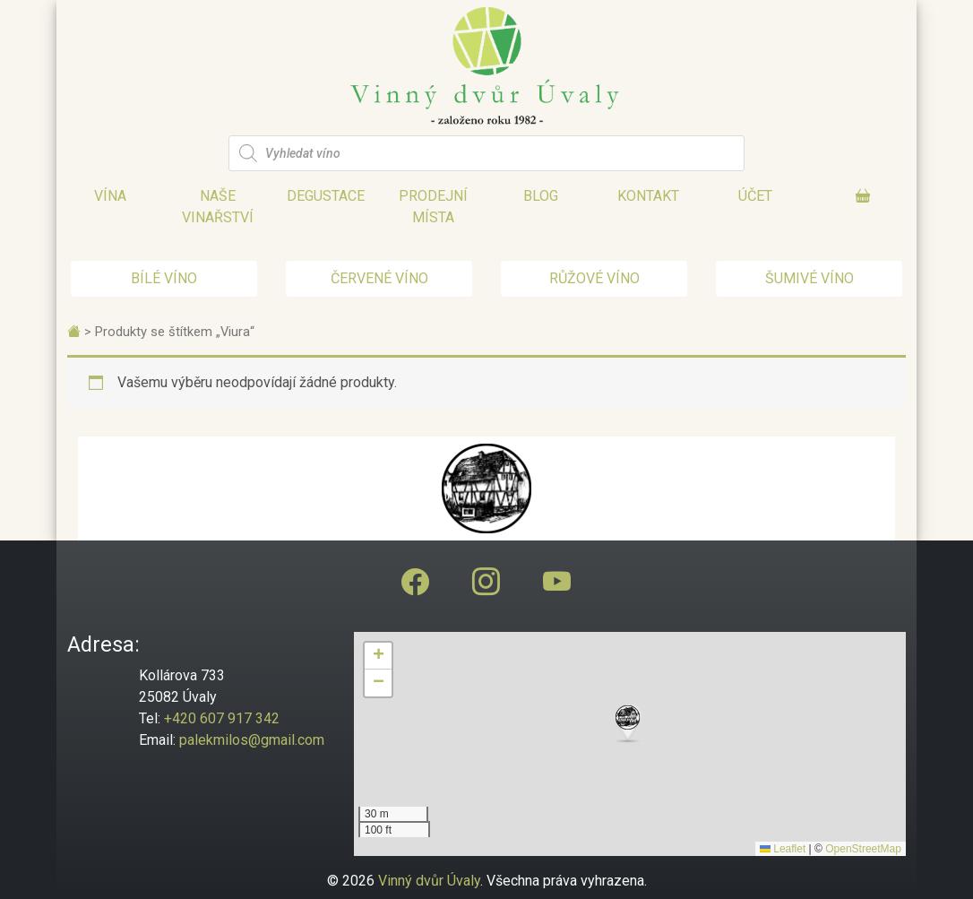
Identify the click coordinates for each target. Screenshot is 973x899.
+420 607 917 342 (222, 718)
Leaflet (782, 849)
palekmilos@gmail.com (251, 739)
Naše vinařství (218, 206)
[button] (630, 724)
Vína (110, 195)
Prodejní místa (433, 206)
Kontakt (648, 195)
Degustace (326, 195)
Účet (755, 195)
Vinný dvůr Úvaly (429, 880)
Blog (540, 195)
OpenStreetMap (863, 849)
